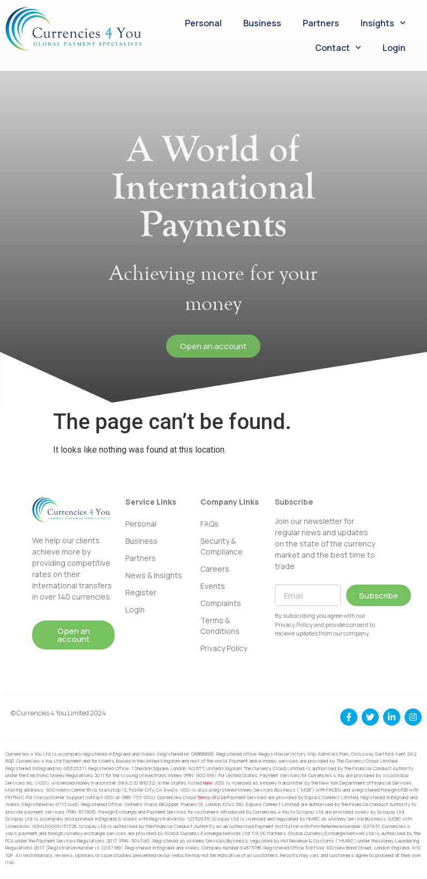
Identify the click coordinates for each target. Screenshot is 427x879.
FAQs (209, 524)
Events (212, 586)
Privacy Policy (223, 648)
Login (394, 48)
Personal (203, 23)
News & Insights (153, 575)
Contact (338, 47)
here (207, 782)
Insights (383, 22)
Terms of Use (211, 797)
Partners (321, 23)
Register (140, 592)
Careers (214, 569)
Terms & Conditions (219, 625)
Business (262, 23)
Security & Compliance (221, 546)
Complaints (220, 603)
